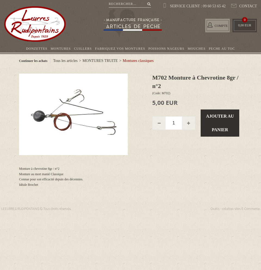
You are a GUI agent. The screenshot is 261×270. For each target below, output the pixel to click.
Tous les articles (65, 61)
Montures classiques (138, 61)
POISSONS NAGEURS (166, 49)
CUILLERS (83, 49)
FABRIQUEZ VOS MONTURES (120, 49)
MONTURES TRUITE (100, 61)
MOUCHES (197, 49)
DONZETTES (36, 49)
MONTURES (61, 49)
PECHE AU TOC (222, 49)
